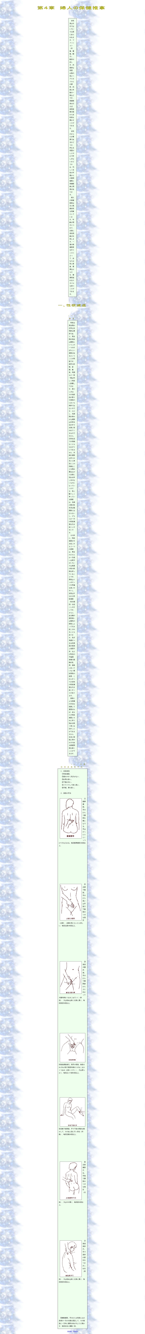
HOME (69, 1331)
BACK (75, 1331)
